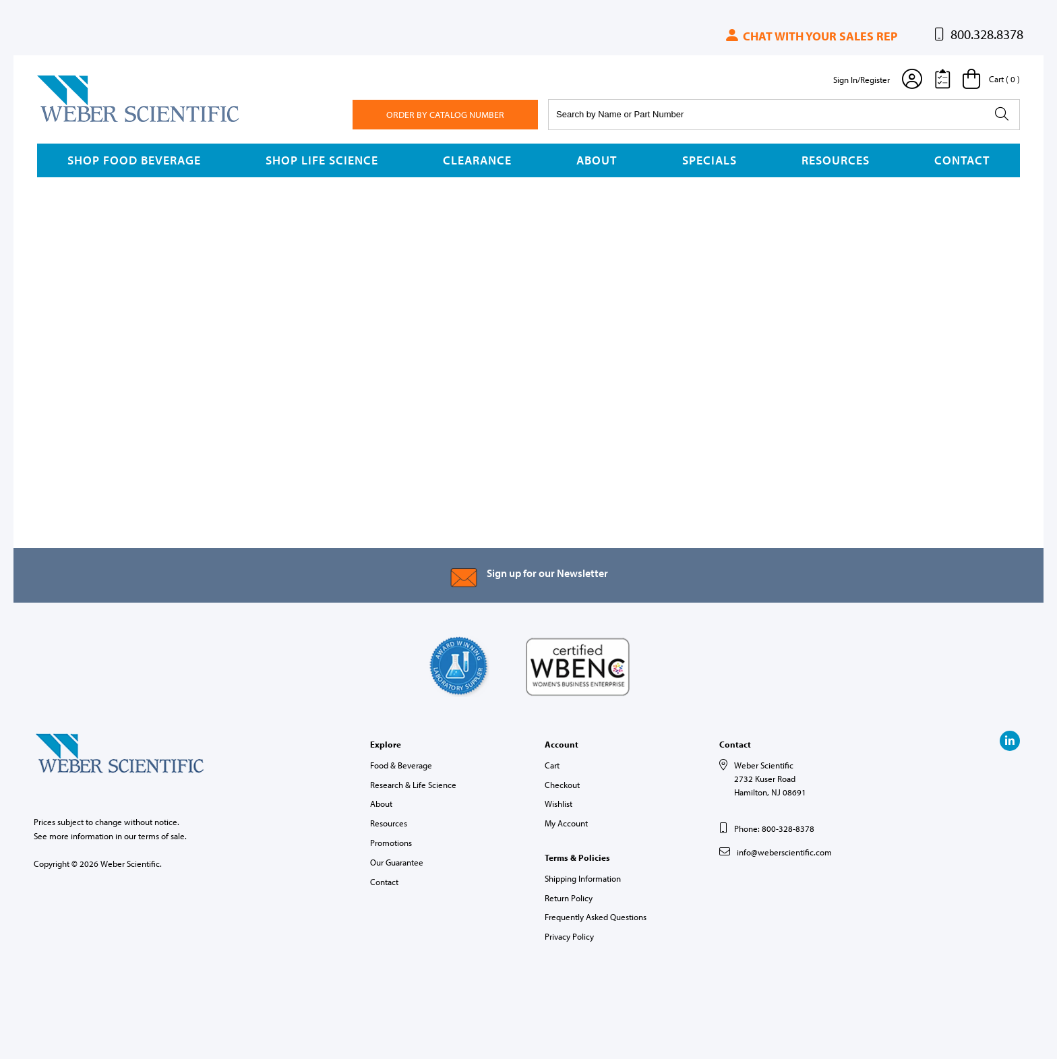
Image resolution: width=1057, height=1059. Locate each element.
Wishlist (558, 803)
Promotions (391, 842)
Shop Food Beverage (134, 160)
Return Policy (569, 897)
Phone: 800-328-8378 (774, 828)
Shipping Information (583, 878)
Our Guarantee (396, 862)
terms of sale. (162, 835)
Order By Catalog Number (445, 115)
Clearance (477, 160)
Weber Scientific (68, 121)
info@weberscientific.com (784, 852)
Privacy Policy (569, 936)
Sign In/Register (861, 79)
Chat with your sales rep (810, 36)
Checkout (562, 784)
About (596, 160)
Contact (962, 160)
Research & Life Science (413, 784)
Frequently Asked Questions (595, 916)
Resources (836, 160)
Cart (552, 765)
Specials (709, 160)
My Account (566, 823)
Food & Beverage (401, 765)
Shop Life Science (322, 160)
